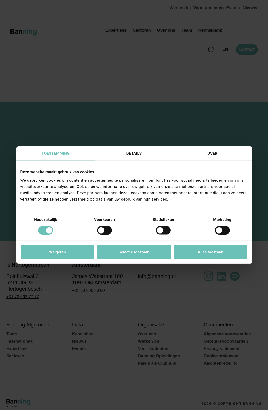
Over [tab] (212, 153)
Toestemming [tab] (56, 153)
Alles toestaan (210, 252)
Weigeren (57, 252)
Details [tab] (134, 153)
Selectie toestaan (133, 252)
